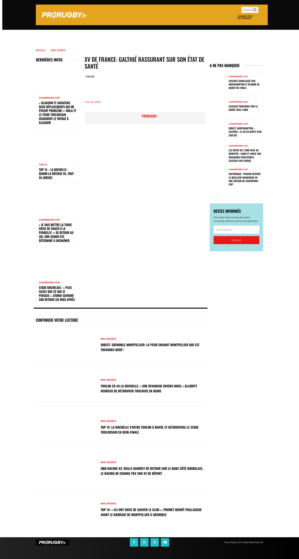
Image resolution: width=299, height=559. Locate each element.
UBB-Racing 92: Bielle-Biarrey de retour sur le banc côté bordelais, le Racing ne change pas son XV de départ (150, 470)
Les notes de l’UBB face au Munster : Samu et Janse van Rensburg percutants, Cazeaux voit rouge (245, 155)
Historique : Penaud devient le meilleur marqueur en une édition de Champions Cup (245, 179)
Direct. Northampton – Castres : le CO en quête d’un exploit (245, 131)
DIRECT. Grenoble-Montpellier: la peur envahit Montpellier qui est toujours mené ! (151, 347)
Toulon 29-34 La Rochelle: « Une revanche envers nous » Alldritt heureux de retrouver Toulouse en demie (148, 388)
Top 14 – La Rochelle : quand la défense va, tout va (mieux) (56, 173)
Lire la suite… (93, 102)
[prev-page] (212, 195)
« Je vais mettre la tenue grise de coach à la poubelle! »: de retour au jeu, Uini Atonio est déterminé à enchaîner (56, 233)
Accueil (41, 50)
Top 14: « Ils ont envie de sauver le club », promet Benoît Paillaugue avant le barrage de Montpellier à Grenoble (149, 512)
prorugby (149, 116)
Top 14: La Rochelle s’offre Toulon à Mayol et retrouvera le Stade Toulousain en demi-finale (152, 429)
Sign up (236, 240)
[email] (236, 230)
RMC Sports (58, 50)
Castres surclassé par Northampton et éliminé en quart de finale (244, 84)
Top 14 (43, 165)
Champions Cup (49, 98)
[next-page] (218, 195)
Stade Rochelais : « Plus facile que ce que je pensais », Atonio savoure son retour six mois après (57, 293)
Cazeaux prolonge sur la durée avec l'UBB (243, 108)
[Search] (254, 10)
